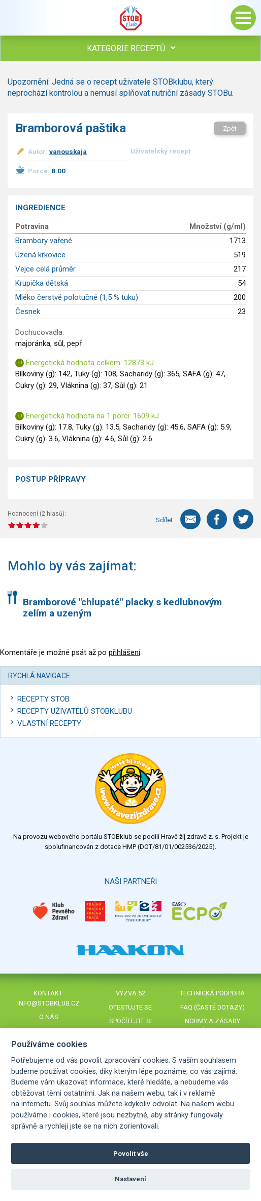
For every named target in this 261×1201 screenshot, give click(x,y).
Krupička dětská (41, 283)
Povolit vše (130, 1153)
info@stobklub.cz (48, 1003)
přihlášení (124, 652)
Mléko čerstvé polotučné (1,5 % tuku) (76, 297)
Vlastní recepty (49, 723)
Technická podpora (212, 993)
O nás (48, 1017)
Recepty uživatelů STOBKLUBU (74, 711)
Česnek (27, 311)
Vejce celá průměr (45, 269)
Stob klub (130, 17)
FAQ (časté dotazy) (212, 1007)
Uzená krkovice (40, 254)
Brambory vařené (43, 240)
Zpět (230, 128)
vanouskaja (68, 151)
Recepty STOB (43, 699)
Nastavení (130, 1179)
